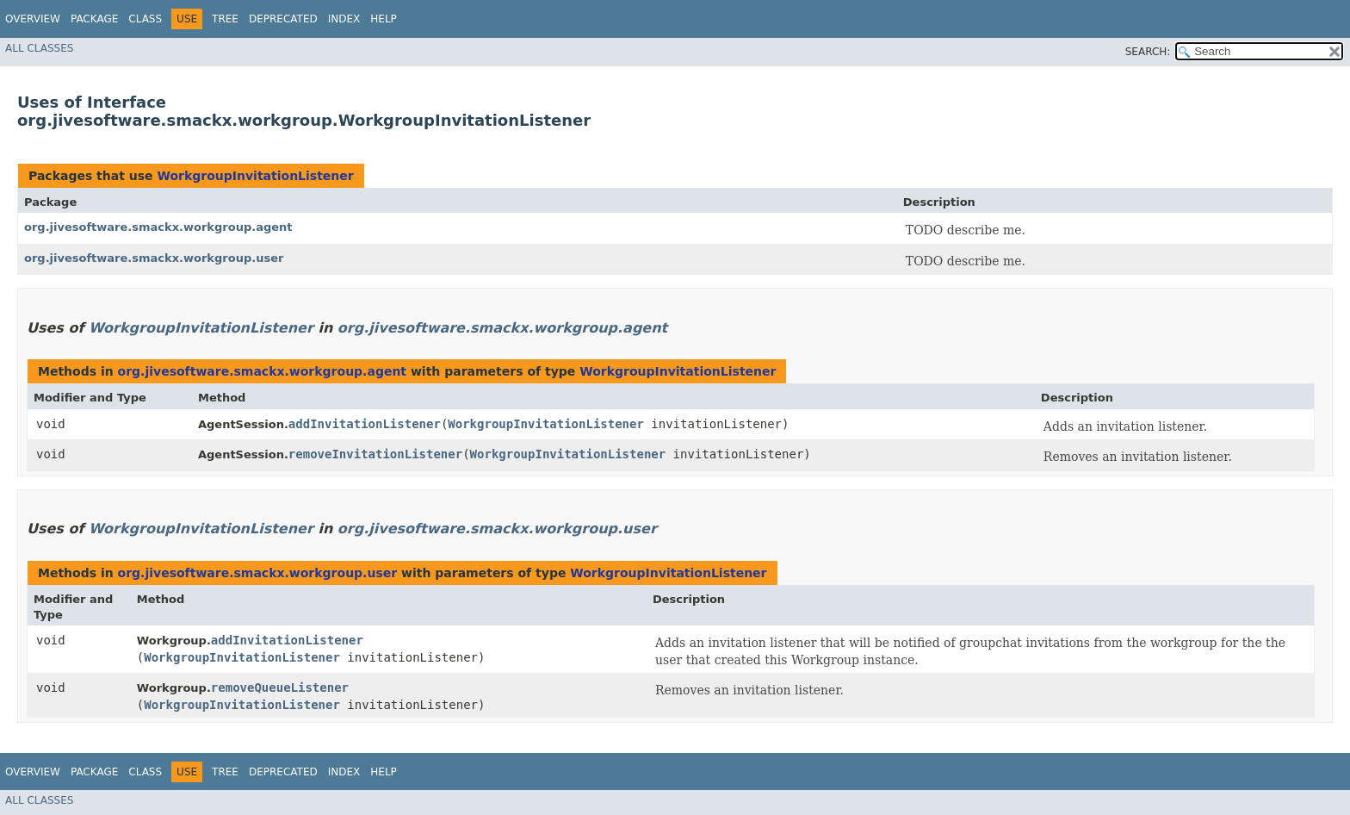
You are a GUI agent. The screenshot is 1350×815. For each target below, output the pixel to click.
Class (145, 19)
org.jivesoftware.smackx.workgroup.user (153, 258)
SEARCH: (1148, 52)
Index (344, 19)
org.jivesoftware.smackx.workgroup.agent (158, 227)
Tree (225, 19)
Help (383, 19)
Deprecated (283, 19)
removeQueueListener (280, 687)
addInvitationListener (364, 424)
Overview (32, 19)
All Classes (39, 48)
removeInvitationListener (375, 454)
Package (94, 19)
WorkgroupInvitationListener (255, 176)
